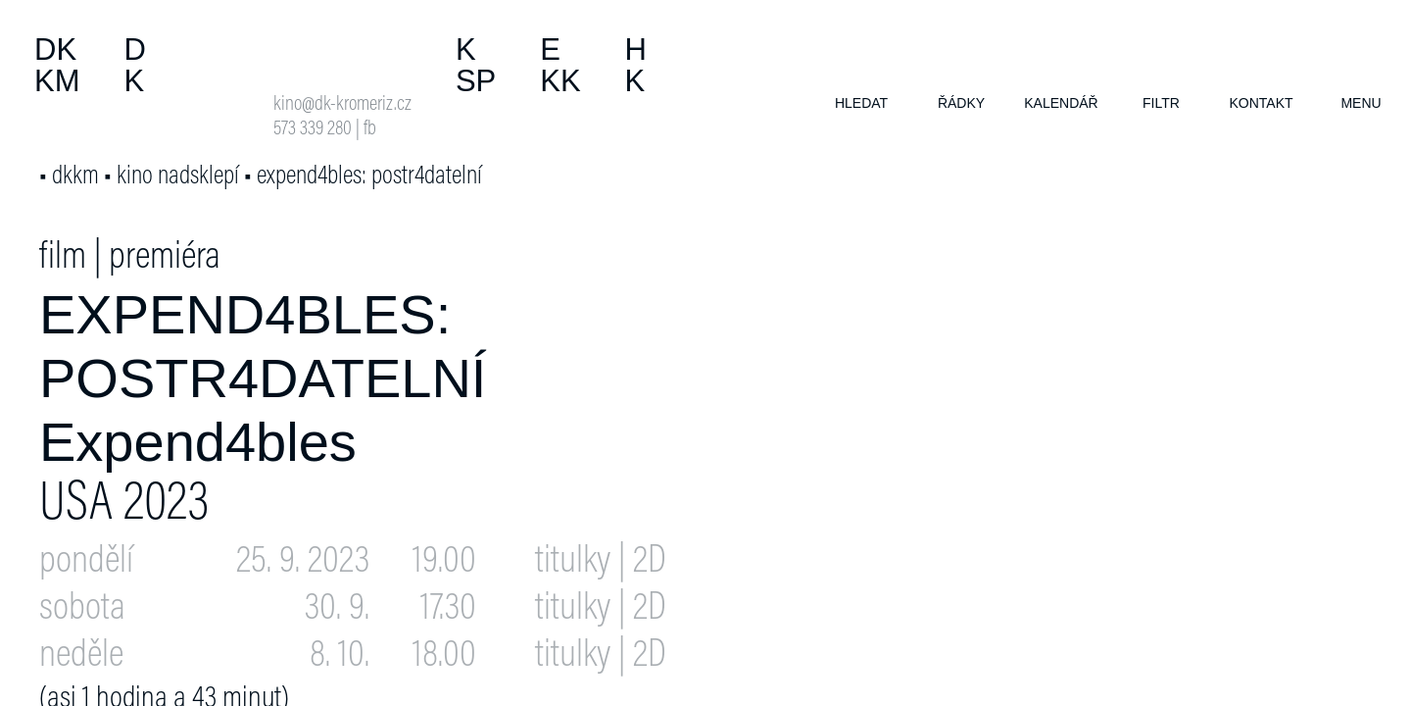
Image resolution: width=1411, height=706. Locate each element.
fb (370, 130)
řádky (961, 103)
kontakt (1260, 103)
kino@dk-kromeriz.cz (342, 105)
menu (1360, 103)
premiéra (164, 258)
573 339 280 (312, 130)
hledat (861, 103)
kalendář (1060, 103)
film (62, 258)
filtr (1161, 103)
